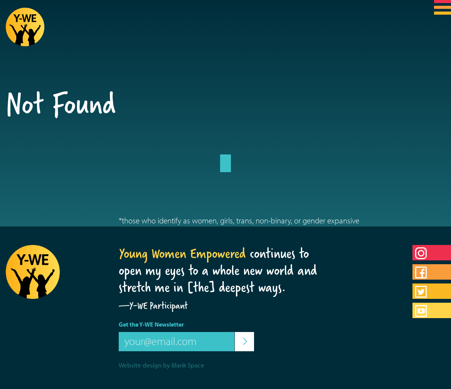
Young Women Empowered (182, 253)
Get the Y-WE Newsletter (151, 324)
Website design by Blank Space (161, 365)
